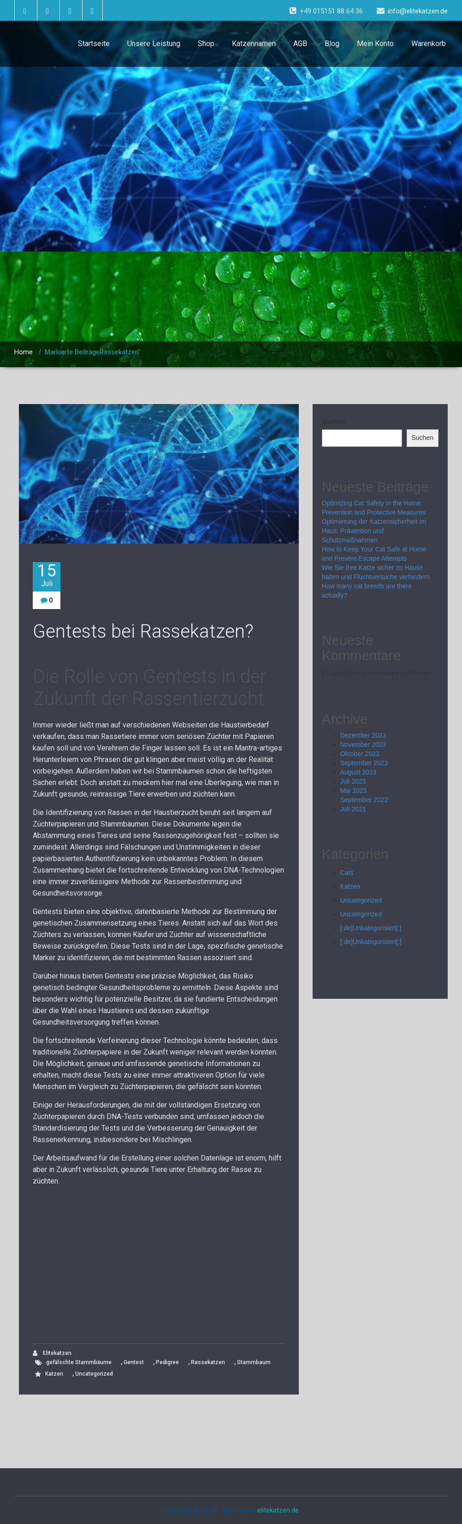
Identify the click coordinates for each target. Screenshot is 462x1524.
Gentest (134, 1362)
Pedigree (167, 1362)
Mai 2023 (353, 790)
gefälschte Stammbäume (79, 1362)
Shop (206, 43)
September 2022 (364, 799)
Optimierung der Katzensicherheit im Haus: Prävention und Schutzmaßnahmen (374, 531)
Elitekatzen (52, 1353)
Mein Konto (375, 43)
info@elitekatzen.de (418, 11)
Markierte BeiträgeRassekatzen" (93, 352)
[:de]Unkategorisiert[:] (371, 928)
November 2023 (363, 744)
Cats (347, 872)
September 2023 (364, 763)
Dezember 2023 (363, 735)
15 (46, 575)
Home (23, 352)
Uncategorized (94, 1374)
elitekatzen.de (278, 1510)
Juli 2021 (353, 809)
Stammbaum (254, 1362)
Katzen (54, 1374)
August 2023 (358, 772)
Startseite (94, 43)
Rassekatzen (208, 1362)
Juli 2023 (353, 781)
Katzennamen (254, 43)
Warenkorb (428, 43)
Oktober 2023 (359, 753)
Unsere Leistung (153, 43)
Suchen (333, 422)
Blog (332, 43)
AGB (300, 43)
